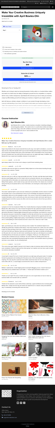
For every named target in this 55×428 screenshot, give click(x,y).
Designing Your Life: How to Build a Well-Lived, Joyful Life (14, 337)
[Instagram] (24, 403)
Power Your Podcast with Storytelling (11, 377)
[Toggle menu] (52, 7)
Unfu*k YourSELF (32, 357)
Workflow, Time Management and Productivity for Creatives (40, 378)
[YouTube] (18, 403)
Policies (27, 426)
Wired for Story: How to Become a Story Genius (38, 315)
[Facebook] (21, 403)
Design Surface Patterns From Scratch (12, 315)
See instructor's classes (17, 133)
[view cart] (37, 3)
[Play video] (37, 33)
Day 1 (4, 30)
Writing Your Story (6, 357)
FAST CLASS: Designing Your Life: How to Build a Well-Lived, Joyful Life (39, 337)
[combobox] (35, 7)
